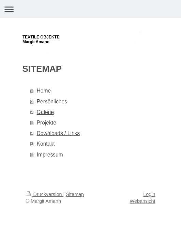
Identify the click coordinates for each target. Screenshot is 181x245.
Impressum (50, 155)
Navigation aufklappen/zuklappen (90, 9)
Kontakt (46, 144)
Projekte (46, 123)
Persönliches (52, 101)
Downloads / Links (58, 133)
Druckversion (44, 194)
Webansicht (142, 201)
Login (149, 194)
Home (44, 91)
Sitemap (75, 194)
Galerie (45, 112)
